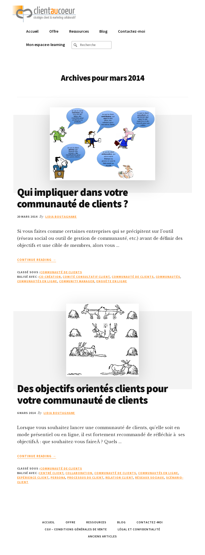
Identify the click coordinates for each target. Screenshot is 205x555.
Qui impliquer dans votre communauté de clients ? (72, 198)
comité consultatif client (86, 277)
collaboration (78, 473)
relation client (119, 477)
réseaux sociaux (149, 477)
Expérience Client (33, 477)
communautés (168, 277)
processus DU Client (85, 477)
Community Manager (76, 281)
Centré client (51, 473)
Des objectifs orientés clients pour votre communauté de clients (92, 394)
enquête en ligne (111, 281)
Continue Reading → (36, 260)
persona (58, 477)
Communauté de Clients (61, 272)
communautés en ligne (37, 281)
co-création (50, 277)
